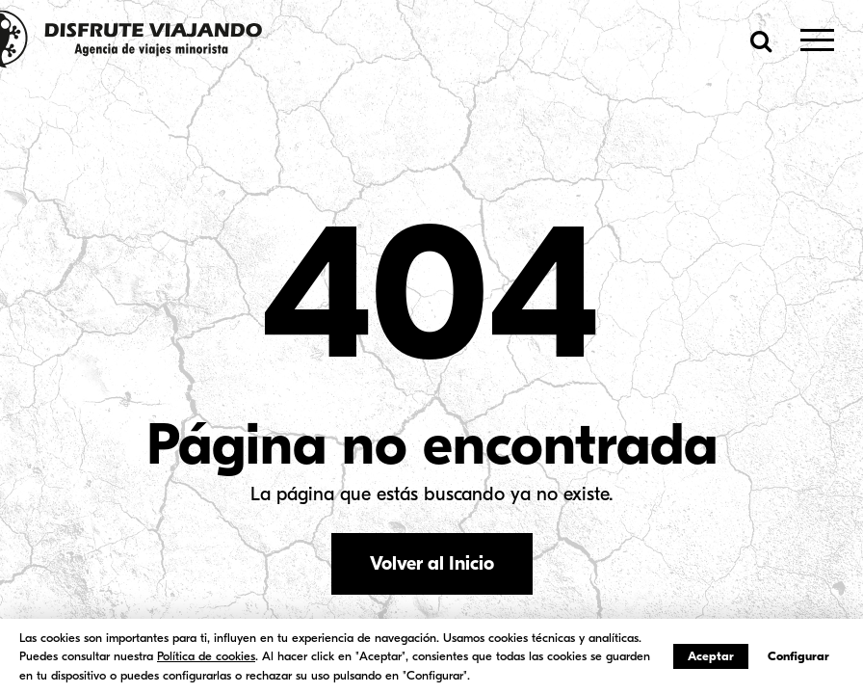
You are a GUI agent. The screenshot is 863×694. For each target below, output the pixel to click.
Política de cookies (206, 656)
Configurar (798, 656)
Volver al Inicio (432, 563)
